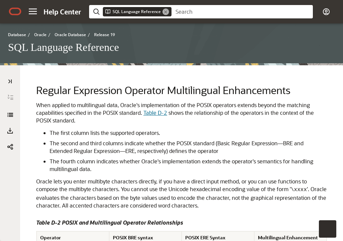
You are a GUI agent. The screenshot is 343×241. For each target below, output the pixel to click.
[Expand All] (10, 97)
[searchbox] (242, 11)
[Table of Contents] (10, 81)
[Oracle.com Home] (15, 11)
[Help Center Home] (62, 11)
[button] (33, 11)
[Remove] (165, 11)
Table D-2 (155, 112)
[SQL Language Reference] (10, 115)
